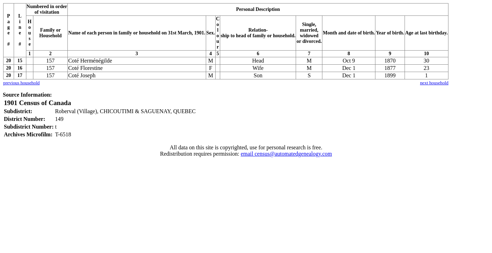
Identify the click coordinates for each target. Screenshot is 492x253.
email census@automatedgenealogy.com (286, 154)
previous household (21, 82)
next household (434, 82)
